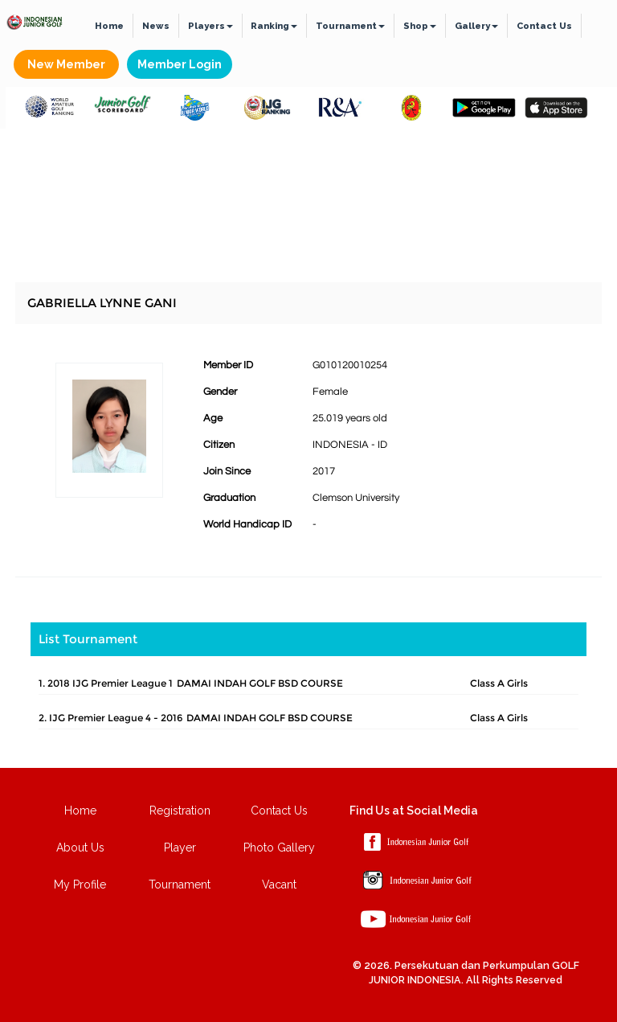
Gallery (476, 25)
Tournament (350, 25)
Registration (179, 810)
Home (109, 25)
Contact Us (544, 25)
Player (180, 847)
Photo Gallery (279, 847)
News (156, 25)
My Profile (80, 884)
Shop (419, 25)
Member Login (179, 64)
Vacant (279, 884)
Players (210, 25)
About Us (80, 847)
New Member (66, 64)
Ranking (274, 25)
